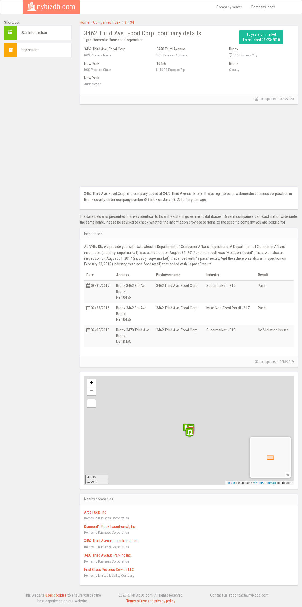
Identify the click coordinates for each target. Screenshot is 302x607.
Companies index (106, 22)
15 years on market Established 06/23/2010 (261, 37)
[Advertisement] (38, 143)
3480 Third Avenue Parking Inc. (108, 555)
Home (84, 22)
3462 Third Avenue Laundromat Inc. (111, 540)
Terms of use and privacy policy (150, 601)
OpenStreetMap (265, 482)
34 (132, 22)
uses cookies (56, 595)
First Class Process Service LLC (109, 569)
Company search (229, 7)
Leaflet (231, 482)
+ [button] (91, 383)
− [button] (91, 391)
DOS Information (34, 32)
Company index (263, 7)
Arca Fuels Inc (95, 512)
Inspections (30, 49)
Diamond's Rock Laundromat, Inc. (110, 526)
